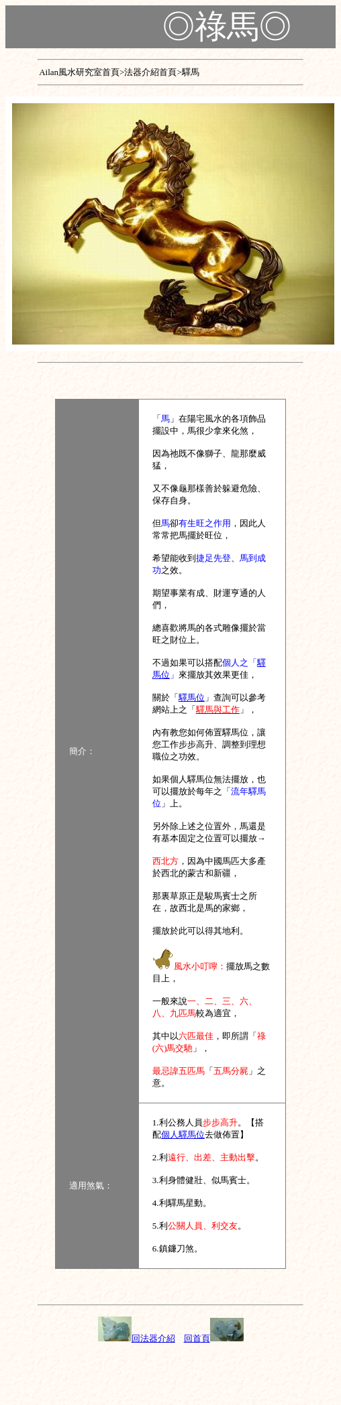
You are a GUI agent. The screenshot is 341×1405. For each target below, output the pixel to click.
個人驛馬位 (183, 1134)
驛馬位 (192, 697)
